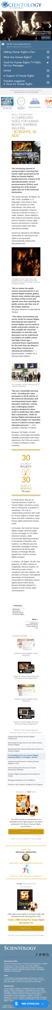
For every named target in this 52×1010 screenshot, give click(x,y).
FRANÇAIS (8, 966)
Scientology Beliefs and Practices (26, 978)
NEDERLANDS (9, 968)
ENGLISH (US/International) (13, 963)
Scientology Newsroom (32, 990)
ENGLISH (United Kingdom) (32, 963)
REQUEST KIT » (26, 928)
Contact (18, 981)
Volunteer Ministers (17, 980)
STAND (30, 995)
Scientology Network (29, 988)
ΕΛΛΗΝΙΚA (40, 969)
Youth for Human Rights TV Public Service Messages (22, 64)
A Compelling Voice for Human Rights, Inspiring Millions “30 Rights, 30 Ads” (23, 756)
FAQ (26, 980)
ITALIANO (7, 971)
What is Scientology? (17, 990)
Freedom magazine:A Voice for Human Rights (18, 82)
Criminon (15, 997)
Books (31, 980)
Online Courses (39, 980)
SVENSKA (39, 968)
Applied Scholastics (34, 102)
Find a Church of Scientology (31, 981)
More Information (9, 981)
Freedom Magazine (20, 995)
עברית (15, 966)
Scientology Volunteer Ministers (14, 993)
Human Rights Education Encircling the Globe (24, 775)
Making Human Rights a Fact (19, 52)
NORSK (32, 968)
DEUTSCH (18, 968)
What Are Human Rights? (18, 57)
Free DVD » (26, 831)
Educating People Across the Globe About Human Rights (25, 744)
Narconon (22, 997)
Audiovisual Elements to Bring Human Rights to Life (23, 762)
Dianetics (18, 988)
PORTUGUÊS (16, 971)
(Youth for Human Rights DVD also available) (26, 839)
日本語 (22, 966)
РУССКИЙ (28, 966)
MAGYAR (25, 968)
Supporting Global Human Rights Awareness (21, 738)
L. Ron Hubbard (9, 978)
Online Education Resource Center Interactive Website (22, 769)
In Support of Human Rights (19, 76)
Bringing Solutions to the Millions (21, 780)
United (7, 70)
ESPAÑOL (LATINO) (10, 969)
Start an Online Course (38, 992)
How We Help (7, 108)
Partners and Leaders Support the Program (25, 784)
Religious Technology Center (21, 992)
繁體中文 (36, 966)
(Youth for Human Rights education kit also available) (26, 935)
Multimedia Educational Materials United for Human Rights (25, 750)
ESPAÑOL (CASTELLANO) (27, 969)
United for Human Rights (26, 999)
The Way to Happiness (21, 103)
